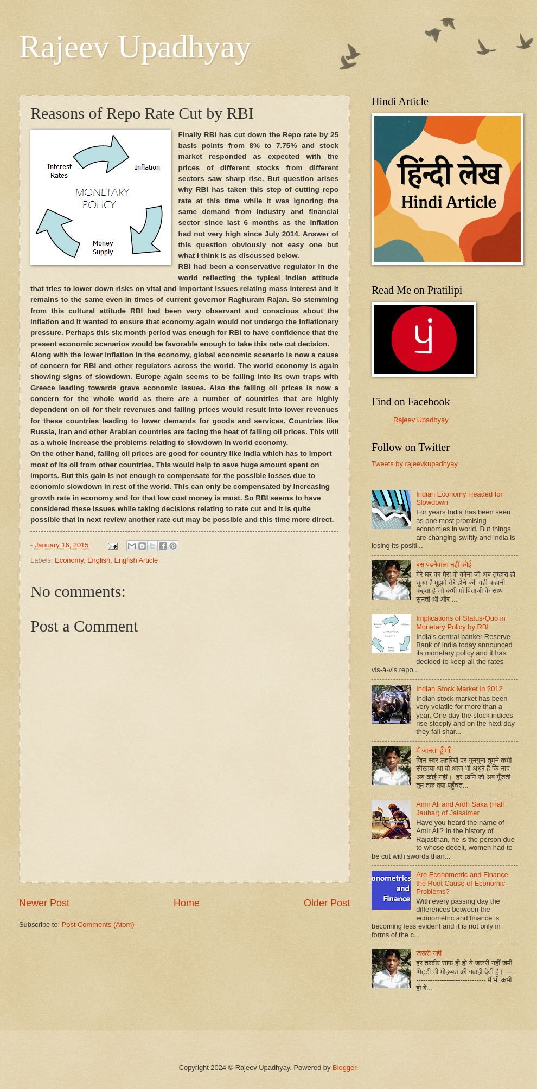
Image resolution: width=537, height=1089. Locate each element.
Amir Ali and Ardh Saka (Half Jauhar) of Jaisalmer (460, 808)
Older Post (327, 903)
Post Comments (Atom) (98, 924)
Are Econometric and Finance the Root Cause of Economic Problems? (462, 883)
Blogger (344, 1068)
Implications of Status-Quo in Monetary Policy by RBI (461, 622)
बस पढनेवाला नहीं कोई (443, 564)
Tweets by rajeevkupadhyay (415, 464)
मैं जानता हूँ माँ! (434, 750)
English (98, 560)
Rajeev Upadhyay (135, 47)
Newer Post (44, 903)
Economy (69, 560)
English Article (136, 560)
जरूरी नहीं (429, 953)
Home (187, 903)
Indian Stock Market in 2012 (459, 689)
